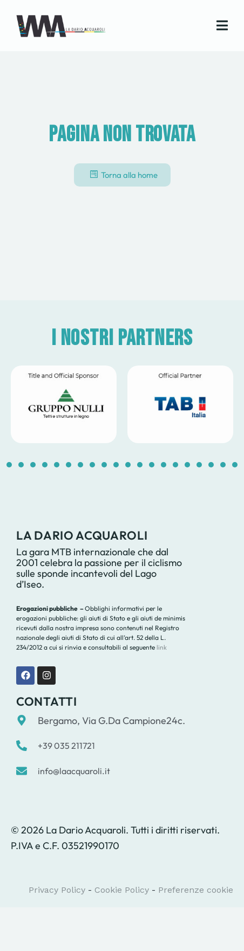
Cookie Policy (121, 890)
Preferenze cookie (195, 890)
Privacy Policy (57, 890)
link (161, 647)
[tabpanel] (63, 404)
